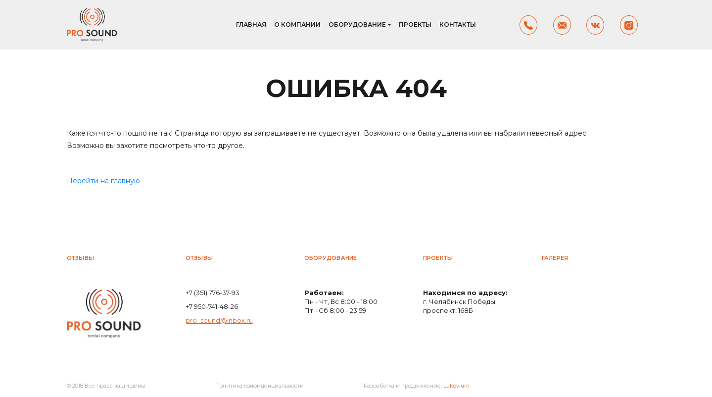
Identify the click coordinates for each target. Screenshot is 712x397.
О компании (297, 24)
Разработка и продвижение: (417, 385)
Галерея (555, 257)
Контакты (457, 24)
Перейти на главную (103, 180)
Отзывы (81, 257)
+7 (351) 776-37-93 (212, 293)
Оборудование (357, 24)
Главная (251, 24)
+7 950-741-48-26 (212, 306)
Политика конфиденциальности (259, 385)
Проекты (415, 24)
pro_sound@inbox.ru (219, 320)
